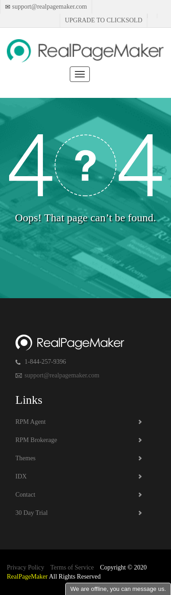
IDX (21, 476)
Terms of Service (71, 567)
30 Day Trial (32, 512)
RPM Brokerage (36, 440)
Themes (26, 458)
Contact (26, 494)
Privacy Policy (25, 567)
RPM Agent (31, 421)
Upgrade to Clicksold (103, 20)
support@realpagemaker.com (48, 6)
